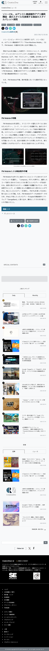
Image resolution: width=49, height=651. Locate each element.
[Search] (22, 542)
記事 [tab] (13, 451)
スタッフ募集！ (8, 612)
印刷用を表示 (32, 221)
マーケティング (8, 634)
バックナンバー (17, 221)
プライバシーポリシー (10, 605)
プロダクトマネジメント (11, 642)
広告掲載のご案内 (9, 592)
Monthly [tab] (35, 295)
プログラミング (8, 619)
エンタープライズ (9, 622)
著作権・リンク (8, 594)
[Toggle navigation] (45, 2)
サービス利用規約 (9, 602)
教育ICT (6, 632)
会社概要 (6, 600)
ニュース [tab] (35, 451)
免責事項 (6, 597)
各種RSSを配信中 (22, 561)
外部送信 (6, 608)
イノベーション (8, 637)
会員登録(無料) (35, 2)
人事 (5, 629)
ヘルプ (6, 589)
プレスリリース (9, 213)
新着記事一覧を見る (37, 529)
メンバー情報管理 (9, 614)
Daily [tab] (13, 295)
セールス (6, 639)
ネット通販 (7, 625)
